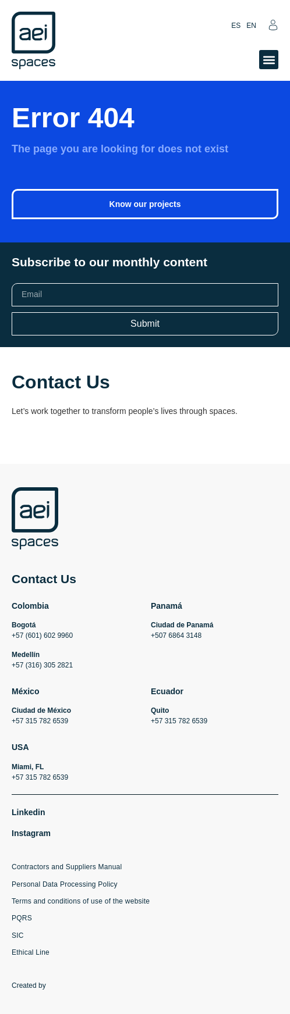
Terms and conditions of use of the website (81, 901)
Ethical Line (30, 952)
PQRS (22, 918)
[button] (268, 59)
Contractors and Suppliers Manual (67, 867)
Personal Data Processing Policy (65, 884)
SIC (18, 935)
